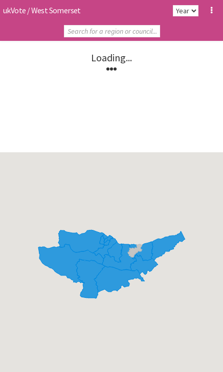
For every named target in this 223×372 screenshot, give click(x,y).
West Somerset (56, 10)
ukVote (14, 10)
